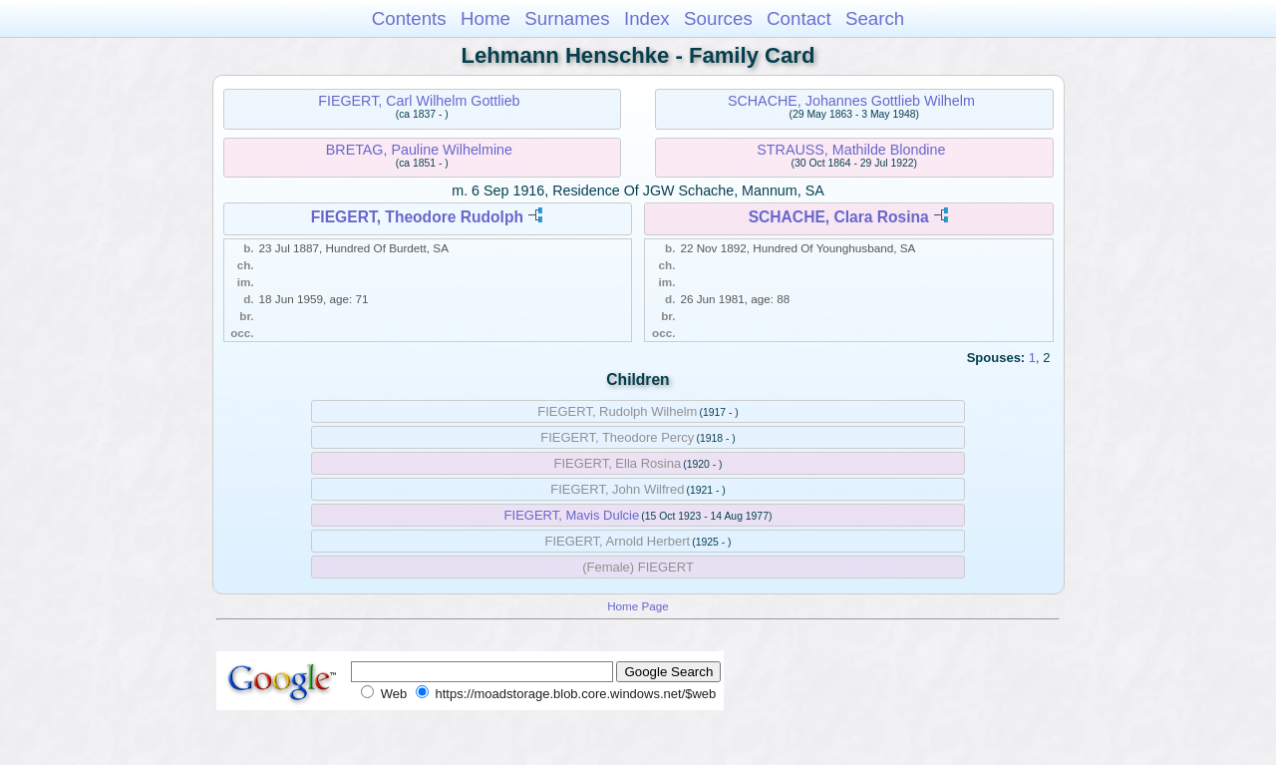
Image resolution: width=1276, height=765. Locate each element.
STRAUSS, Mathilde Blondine (851, 150)
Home (485, 18)
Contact (799, 18)
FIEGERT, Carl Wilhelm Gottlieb (418, 101)
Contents (409, 18)
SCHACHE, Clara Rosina (839, 216)
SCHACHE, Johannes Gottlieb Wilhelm (851, 101)
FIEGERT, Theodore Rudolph (417, 216)
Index (647, 18)
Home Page (638, 605)
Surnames (566, 18)
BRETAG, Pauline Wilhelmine (419, 150)
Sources (718, 18)
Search (874, 18)
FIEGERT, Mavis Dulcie (572, 515)
